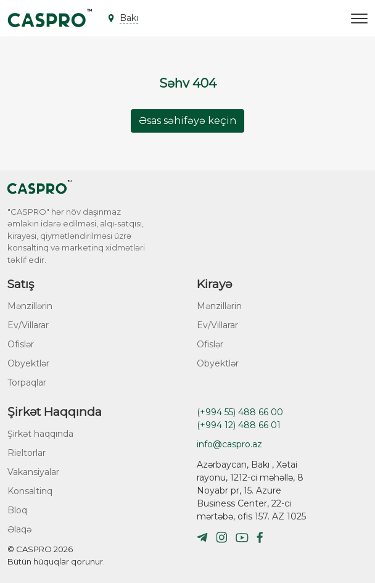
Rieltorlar (26, 452)
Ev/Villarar (28, 325)
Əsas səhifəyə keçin (187, 120)
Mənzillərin (29, 306)
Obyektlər (28, 363)
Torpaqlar (26, 382)
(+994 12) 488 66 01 (239, 425)
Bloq (17, 510)
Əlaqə (19, 529)
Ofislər (20, 344)
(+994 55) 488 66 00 (240, 412)
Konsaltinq (29, 491)
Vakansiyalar (33, 472)
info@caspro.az (229, 444)
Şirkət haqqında (40, 433)
